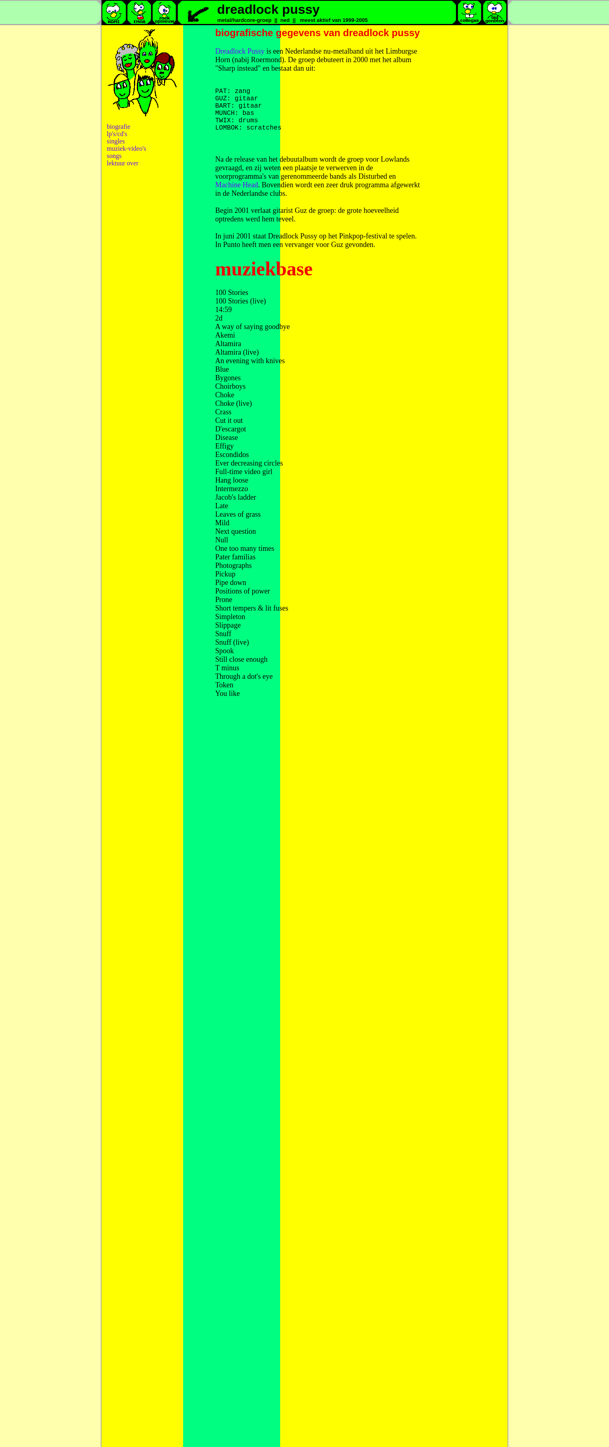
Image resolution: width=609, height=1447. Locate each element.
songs (114, 155)
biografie (118, 126)
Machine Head (236, 195)
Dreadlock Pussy (239, 51)
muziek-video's (126, 148)
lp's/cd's (117, 133)
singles (116, 141)
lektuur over (122, 163)
